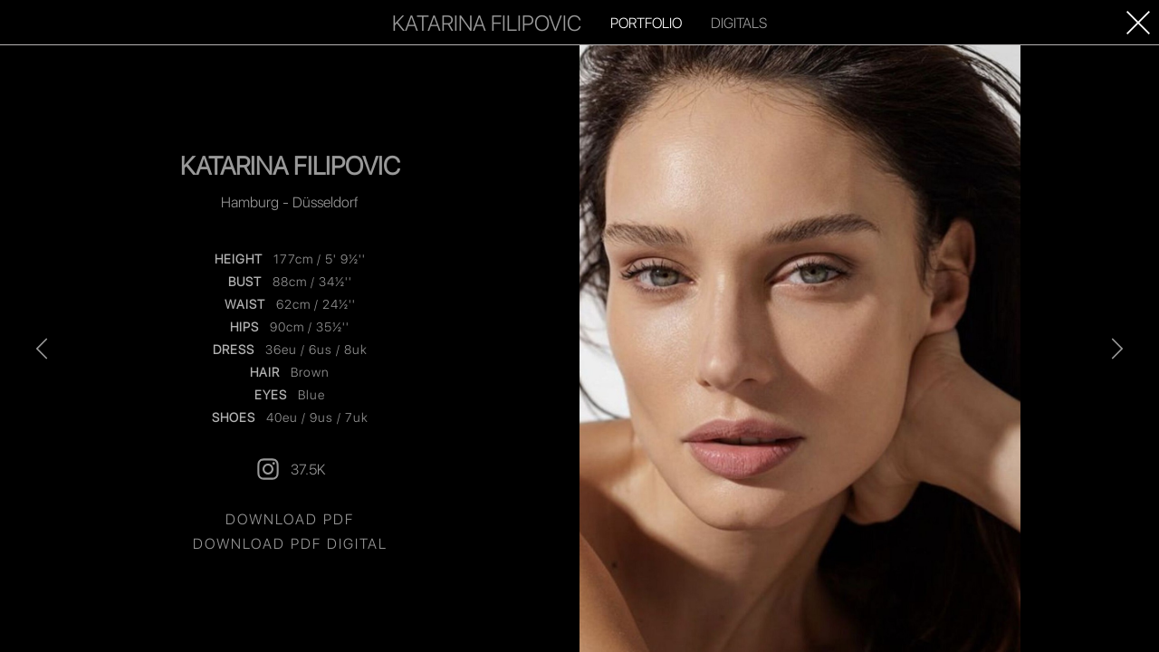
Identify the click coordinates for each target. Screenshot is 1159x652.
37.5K (289, 469)
